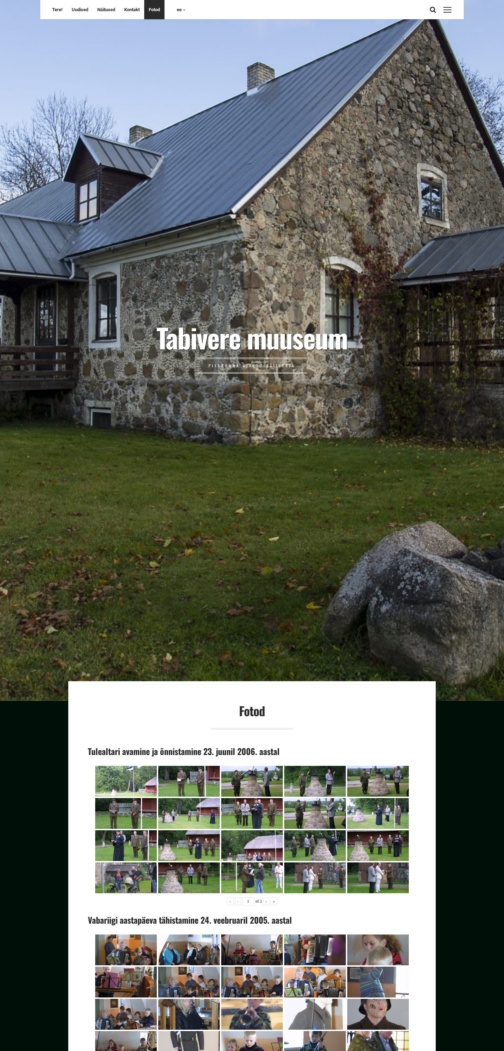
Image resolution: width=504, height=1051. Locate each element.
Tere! (57, 9)
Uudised (80, 9)
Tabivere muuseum (252, 337)
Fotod (154, 9)
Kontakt (132, 9)
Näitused (106, 9)
